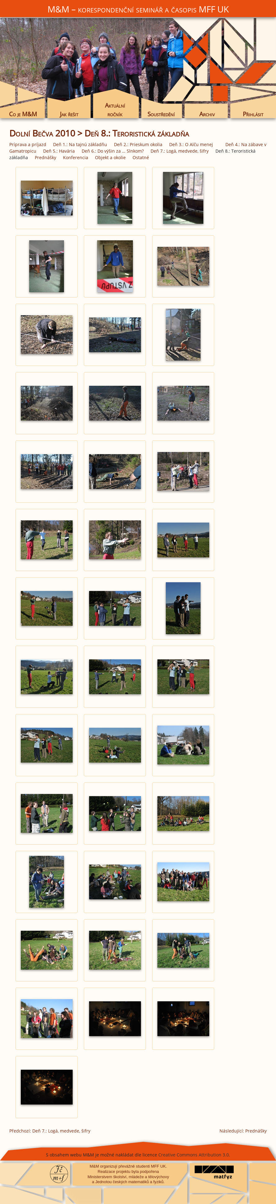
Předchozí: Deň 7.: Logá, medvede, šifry (49, 1131)
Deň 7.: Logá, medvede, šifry (180, 151)
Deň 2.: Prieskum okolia (138, 144)
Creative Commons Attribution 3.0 (193, 1155)
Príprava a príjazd (27, 144)
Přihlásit (253, 114)
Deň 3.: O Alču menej (191, 144)
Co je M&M (23, 114)
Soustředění (161, 114)
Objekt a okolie (110, 157)
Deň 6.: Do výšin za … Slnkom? (113, 151)
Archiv (207, 114)
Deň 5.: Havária (59, 151)
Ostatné (141, 157)
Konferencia (75, 157)
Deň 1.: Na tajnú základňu (80, 144)
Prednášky (45, 157)
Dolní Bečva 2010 (42, 133)
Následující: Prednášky (243, 1131)
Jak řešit (69, 114)
